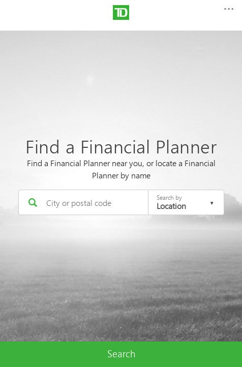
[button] (228, 12)
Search (121, 353)
